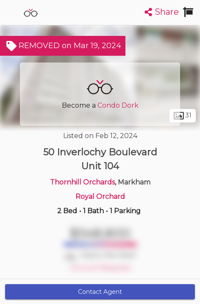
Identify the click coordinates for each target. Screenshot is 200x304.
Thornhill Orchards (82, 182)
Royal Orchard (100, 197)
